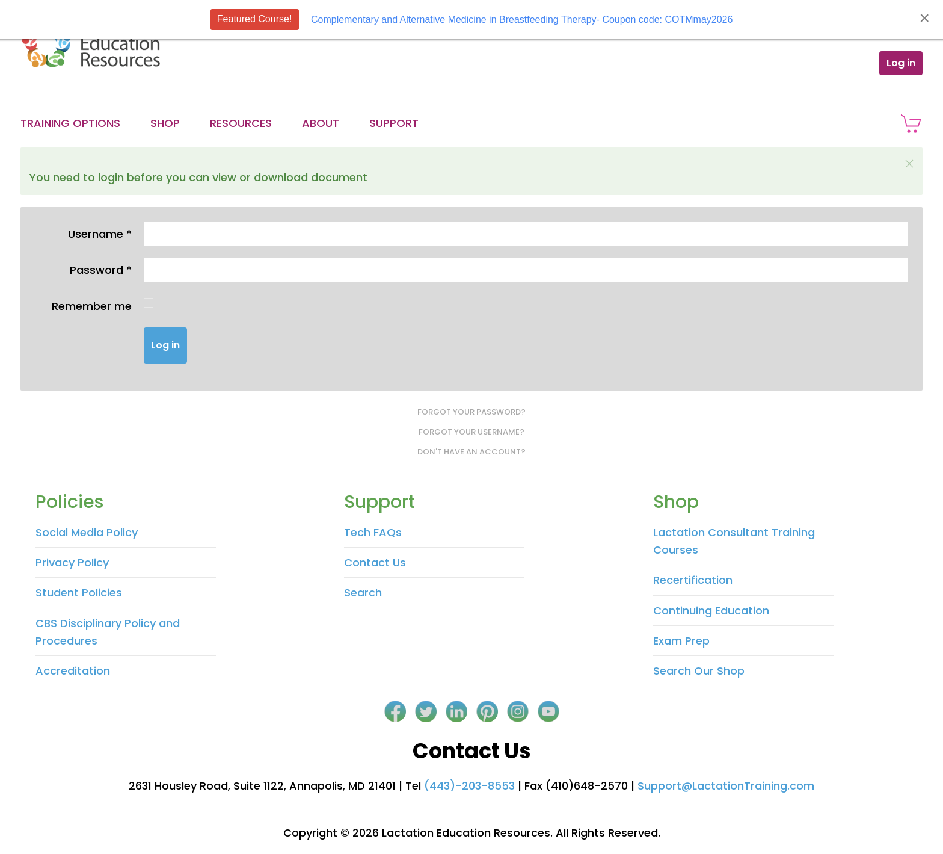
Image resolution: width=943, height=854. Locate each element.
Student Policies (78, 592)
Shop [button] (165, 123)
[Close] (924, 18)
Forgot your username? (471, 432)
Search (363, 592)
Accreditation (72, 670)
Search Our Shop (699, 670)
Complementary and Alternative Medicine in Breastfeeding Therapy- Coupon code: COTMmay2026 (522, 19)
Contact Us (375, 562)
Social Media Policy (86, 532)
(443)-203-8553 (469, 785)
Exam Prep (681, 640)
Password (101, 269)
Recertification (693, 579)
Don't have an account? (471, 451)
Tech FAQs (373, 532)
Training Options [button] (70, 123)
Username (100, 233)
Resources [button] (241, 123)
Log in (900, 63)
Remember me (92, 306)
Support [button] (394, 123)
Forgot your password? (471, 412)
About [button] (320, 123)
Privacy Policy (72, 562)
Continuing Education (711, 610)
